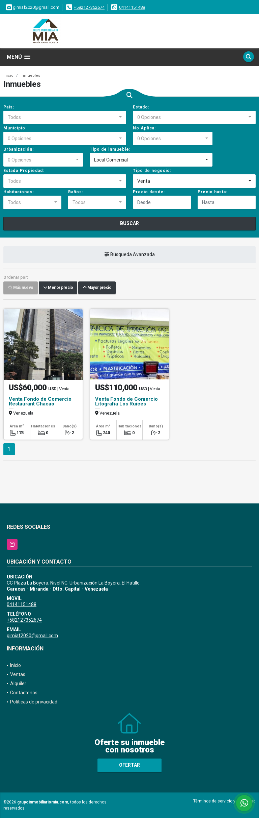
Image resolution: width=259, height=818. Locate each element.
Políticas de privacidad (33, 701)
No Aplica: (144, 128)
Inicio (8, 75)
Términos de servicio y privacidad (224, 801)
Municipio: (15, 128)
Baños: (75, 192)
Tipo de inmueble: (110, 149)
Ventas (17, 674)
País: (8, 107)
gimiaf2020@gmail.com (32, 635)
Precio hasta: (212, 192)
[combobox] (64, 117)
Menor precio (58, 288)
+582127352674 (89, 7)
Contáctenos (23, 692)
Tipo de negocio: (152, 170)
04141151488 (132, 7)
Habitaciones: (18, 192)
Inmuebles (30, 75)
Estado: (141, 107)
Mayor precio (97, 288)
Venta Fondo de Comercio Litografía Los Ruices (126, 401)
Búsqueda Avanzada (130, 254)
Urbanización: (18, 149)
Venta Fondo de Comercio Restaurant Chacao (40, 401)
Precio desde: (149, 192)
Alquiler (18, 683)
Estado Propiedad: (23, 170)
